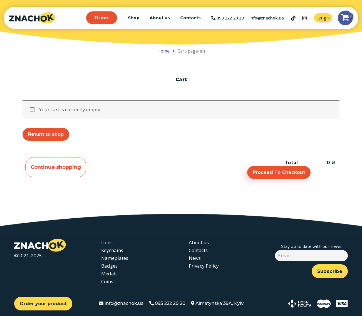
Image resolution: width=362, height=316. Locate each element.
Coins (107, 281)
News (194, 258)
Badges (109, 266)
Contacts (191, 17)
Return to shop (46, 134)
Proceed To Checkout (279, 172)
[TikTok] (293, 18)
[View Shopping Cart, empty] (345, 18)
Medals (109, 273)
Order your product (43, 303)
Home (163, 51)
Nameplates (114, 258)
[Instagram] (304, 18)
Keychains (112, 250)
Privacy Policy (203, 266)
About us (162, 17)
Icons (107, 242)
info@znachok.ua (266, 18)
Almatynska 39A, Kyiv (217, 303)
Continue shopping (57, 167)
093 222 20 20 (227, 18)
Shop (138, 17)
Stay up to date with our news (311, 246)
